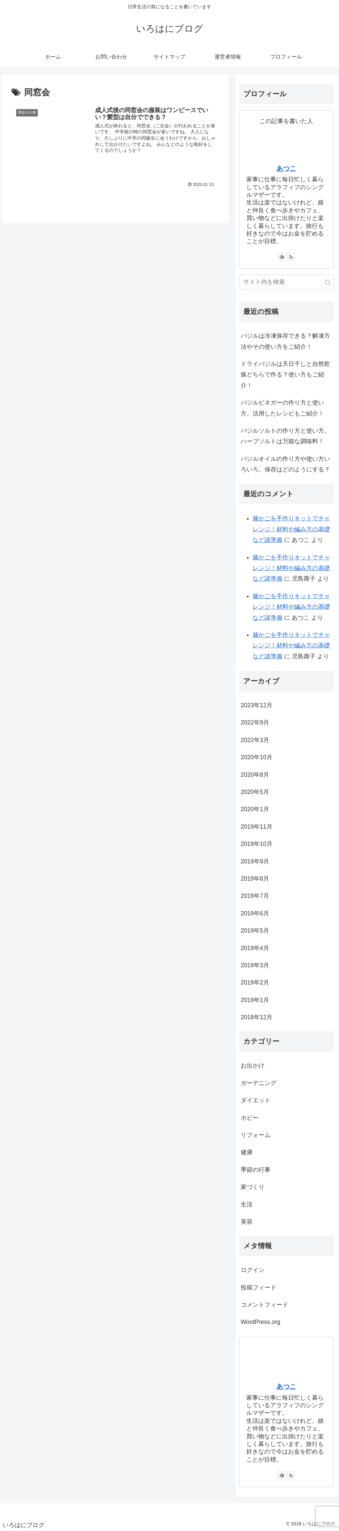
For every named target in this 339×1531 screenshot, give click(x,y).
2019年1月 (255, 1000)
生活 (247, 1204)
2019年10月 (256, 844)
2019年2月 (255, 982)
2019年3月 (255, 965)
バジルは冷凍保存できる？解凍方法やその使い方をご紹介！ (285, 341)
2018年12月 (256, 1017)
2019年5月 (255, 930)
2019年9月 (255, 861)
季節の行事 (255, 1169)
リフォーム (255, 1135)
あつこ (286, 168)
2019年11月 (256, 826)
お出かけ (253, 1065)
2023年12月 (256, 705)
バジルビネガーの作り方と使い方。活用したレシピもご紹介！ (282, 407)
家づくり (253, 1187)
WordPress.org (260, 1322)
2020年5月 (255, 792)
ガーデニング (258, 1083)
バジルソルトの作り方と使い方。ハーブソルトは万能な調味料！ (285, 436)
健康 (247, 1152)
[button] (328, 283)
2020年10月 (256, 757)
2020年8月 (255, 774)
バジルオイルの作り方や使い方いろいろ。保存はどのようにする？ (285, 464)
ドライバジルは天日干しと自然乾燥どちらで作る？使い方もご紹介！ (285, 375)
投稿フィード (258, 1287)
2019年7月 (255, 896)
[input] (286, 282)
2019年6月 (255, 913)
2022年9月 (255, 722)
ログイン (253, 1270)
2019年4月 (255, 948)
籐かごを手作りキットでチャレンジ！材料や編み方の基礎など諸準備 (291, 529)
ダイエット (255, 1100)
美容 (247, 1221)
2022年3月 (255, 740)
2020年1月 (255, 809)
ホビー (250, 1118)
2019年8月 (255, 878)
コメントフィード (264, 1304)
